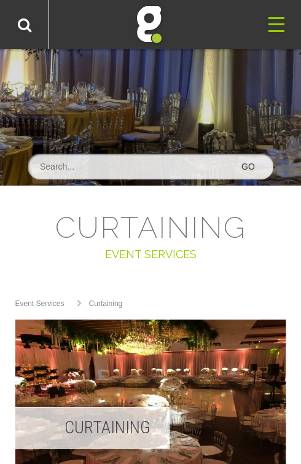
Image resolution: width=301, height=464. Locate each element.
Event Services (39, 303)
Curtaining (106, 303)
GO (248, 166)
